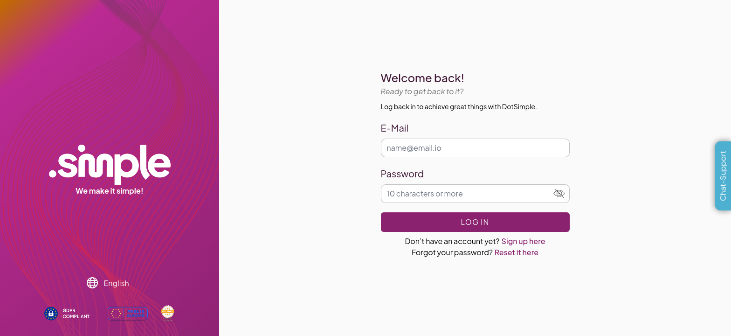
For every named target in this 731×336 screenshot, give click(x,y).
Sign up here (523, 241)
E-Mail (395, 127)
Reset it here (516, 252)
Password (402, 173)
